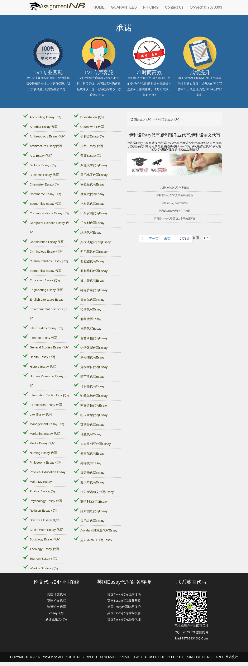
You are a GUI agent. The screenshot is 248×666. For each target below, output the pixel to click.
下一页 (154, 238)
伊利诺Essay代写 (92, 136)
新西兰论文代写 (56, 619)
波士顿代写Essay (92, 280)
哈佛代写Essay (90, 309)
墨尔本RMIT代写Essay (96, 540)
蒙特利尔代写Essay (94, 501)
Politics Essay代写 (42, 491)
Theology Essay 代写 (44, 549)
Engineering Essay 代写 (46, 290)
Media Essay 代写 (42, 443)
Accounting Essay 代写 (46, 117)
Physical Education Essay (48, 472)
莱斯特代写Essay (92, 424)
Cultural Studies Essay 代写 (49, 261)
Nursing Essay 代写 (43, 453)
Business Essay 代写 (44, 175)
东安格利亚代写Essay (95, 444)
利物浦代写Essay (92, 357)
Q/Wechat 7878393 (206, 7)
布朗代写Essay (90, 328)
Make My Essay (41, 481)
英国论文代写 (56, 600)
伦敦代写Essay (90, 434)
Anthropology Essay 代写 (47, 136)
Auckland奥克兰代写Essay (99, 530)
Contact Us (174, 7)
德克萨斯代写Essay (94, 290)
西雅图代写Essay (92, 261)
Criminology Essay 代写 (46, 251)
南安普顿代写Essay (94, 405)
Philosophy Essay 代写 (46, 462)
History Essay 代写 (43, 366)
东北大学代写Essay (94, 165)
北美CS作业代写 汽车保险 (174, 187)
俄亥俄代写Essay (92, 194)
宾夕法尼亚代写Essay (95, 242)
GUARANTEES (124, 7)
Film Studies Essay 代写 (46, 328)
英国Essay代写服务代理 (124, 619)
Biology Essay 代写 (43, 165)
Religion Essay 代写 (43, 510)
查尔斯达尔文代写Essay (97, 492)
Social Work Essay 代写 (46, 529)
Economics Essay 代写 (46, 203)
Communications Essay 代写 (50, 213)
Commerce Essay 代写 (46, 194)
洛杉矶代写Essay (92, 203)
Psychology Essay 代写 (46, 501)
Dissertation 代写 (92, 117)
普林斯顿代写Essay (94, 338)
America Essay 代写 (44, 126)
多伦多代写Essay (92, 520)
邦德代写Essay (90, 463)
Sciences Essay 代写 (44, 520)
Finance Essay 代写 (43, 337)
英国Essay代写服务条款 (124, 600)
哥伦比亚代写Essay (94, 175)
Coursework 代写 (92, 126)
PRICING (151, 7)
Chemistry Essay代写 (44, 184)
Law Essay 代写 (41, 414)
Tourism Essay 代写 (43, 558)
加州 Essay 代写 (91, 146)
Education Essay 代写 (45, 280)
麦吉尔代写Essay (92, 453)
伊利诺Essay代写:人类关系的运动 (174, 195)
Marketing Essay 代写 (45, 433)
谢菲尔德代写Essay (94, 396)
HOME (99, 7)
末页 (167, 238)
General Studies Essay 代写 (49, 347)
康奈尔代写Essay (92, 299)
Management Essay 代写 (47, 424)
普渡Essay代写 (90, 155)
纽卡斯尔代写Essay (94, 415)
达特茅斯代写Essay (94, 348)
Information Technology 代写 (49, 395)
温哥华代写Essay (92, 472)
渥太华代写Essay (92, 482)
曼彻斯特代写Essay (94, 367)
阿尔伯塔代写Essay (94, 511)
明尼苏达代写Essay (94, 251)
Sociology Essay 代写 (45, 539)
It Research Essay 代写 (46, 405)
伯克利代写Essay (92, 223)
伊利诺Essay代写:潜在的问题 (174, 210)
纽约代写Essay (90, 232)
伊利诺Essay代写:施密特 (174, 203)
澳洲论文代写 (56, 607)
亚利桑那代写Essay (94, 271)
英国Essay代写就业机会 (124, 613)
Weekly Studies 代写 (44, 568)
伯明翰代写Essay (92, 386)
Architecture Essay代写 (46, 146)
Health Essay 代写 (42, 357)
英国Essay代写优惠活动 (124, 594)
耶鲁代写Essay (90, 319)
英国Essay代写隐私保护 (124, 607)
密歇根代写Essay (92, 184)
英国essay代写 (140, 119)
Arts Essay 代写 (41, 155)
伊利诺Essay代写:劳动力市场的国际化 (174, 218)
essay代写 (56, 613)
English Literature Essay (46, 299)
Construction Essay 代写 (47, 242)
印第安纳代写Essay (94, 213)
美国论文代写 (56, 594)
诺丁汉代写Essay (92, 376)
